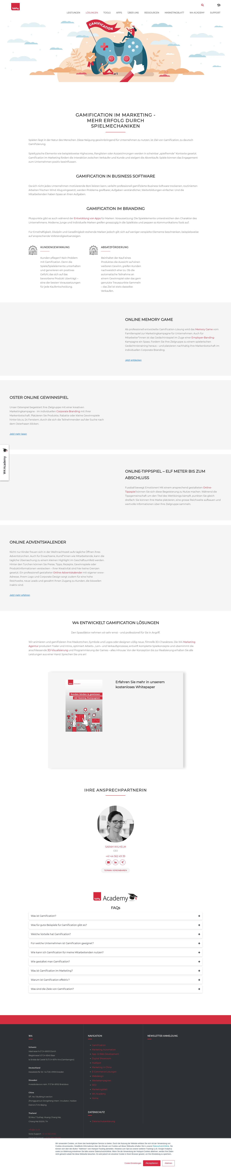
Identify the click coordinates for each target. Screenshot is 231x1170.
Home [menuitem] (95, 1098)
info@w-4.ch (34, 1130)
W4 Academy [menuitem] (197, 12)
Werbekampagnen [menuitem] (101, 1080)
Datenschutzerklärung (103, 1121)
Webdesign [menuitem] (98, 1076)
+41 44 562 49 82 (49, 1134)
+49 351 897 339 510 (52, 1138)
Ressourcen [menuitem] (151, 12)
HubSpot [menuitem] (96, 1063)
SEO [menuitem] (94, 1085)
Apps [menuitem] (119, 12)
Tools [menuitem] (107, 12)
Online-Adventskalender (67, 572)
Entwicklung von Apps (87, 218)
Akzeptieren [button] (152, 1163)
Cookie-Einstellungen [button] (132, 1163)
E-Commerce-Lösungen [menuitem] (104, 1071)
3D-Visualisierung (57, 650)
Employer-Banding (203, 337)
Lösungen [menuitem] (92, 12)
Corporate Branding (68, 411)
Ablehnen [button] (168, 1163)
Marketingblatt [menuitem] (174, 12)
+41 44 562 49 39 (115, 856)
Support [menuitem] (215, 12)
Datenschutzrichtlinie (161, 1146)
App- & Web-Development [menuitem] (105, 1054)
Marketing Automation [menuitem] (104, 1049)
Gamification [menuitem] (98, 1045)
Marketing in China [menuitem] (102, 1067)
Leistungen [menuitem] (73, 12)
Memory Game (204, 329)
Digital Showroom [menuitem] (101, 1058)
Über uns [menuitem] (133, 12)
